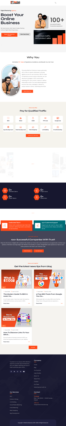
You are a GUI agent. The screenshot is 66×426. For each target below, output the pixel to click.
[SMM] (21, 118)
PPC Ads (45, 120)
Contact (36, 381)
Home (35, 364)
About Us (36, 376)
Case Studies (37, 373)
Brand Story (37, 378)
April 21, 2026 (14, 330)
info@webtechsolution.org (41, 404)
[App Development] (8, 127)
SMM (20, 120)
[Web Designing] (33, 127)
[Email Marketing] (58, 127)
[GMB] (33, 118)
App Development (8, 129)
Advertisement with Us (40, 387)
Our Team (36, 384)
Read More (6, 303)
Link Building (45, 129)
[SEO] (8, 118)
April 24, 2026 (14, 291)
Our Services (37, 370)
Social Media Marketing (16, 405)
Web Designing (33, 129)
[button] (1, 45)
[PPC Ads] (45, 118)
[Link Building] (45, 127)
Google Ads (58, 120)
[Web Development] (21, 127)
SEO (8, 120)
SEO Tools (37, 287)
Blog (35, 367)
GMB (33, 120)
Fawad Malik (6, 291)
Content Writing (14, 399)
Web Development (21, 129)
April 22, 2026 (47, 291)
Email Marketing (57, 129)
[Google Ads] (58, 118)
